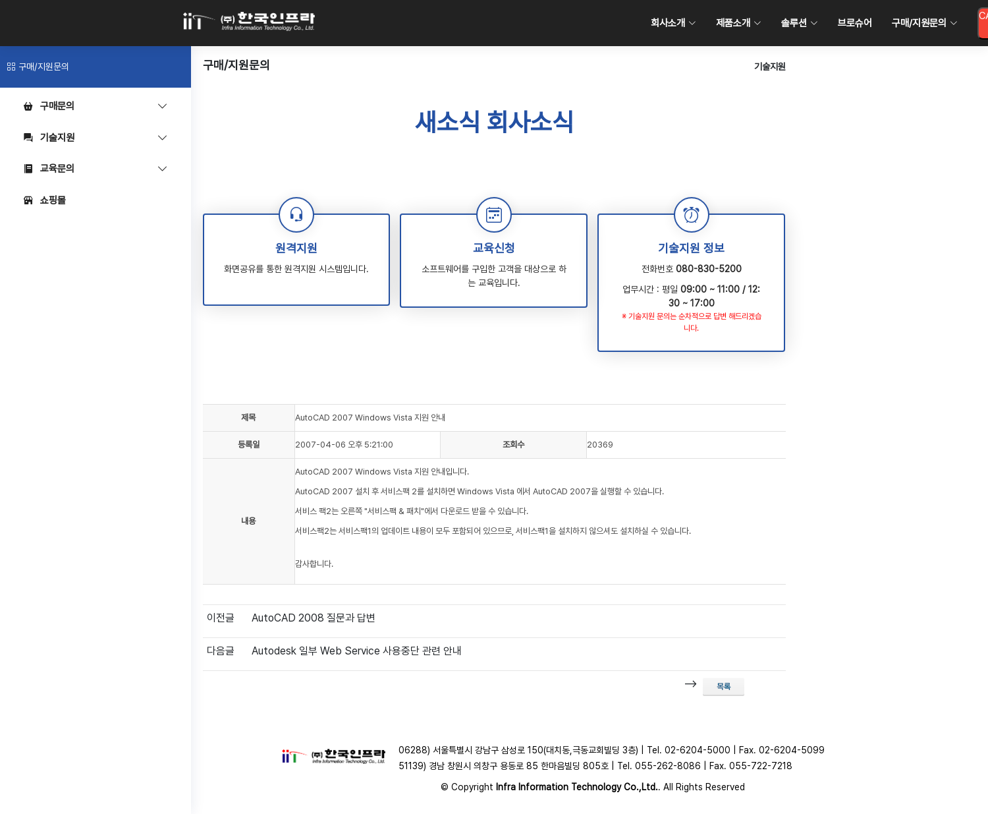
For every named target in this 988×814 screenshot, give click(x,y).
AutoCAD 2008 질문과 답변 (313, 618)
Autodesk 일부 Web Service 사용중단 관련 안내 (357, 651)
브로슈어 (855, 23)
